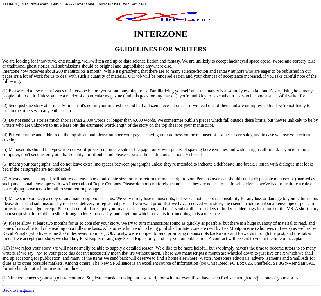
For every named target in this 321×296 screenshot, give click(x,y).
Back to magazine (18, 291)
